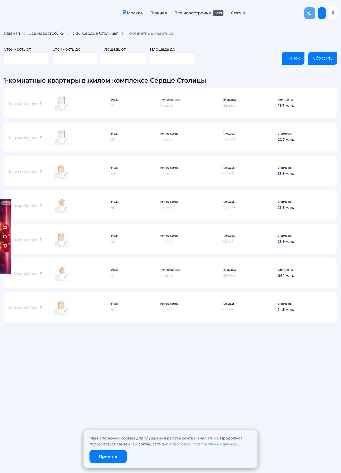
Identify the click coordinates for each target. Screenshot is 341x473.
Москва (131, 12)
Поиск (293, 58)
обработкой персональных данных (203, 444)
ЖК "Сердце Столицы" (96, 33)
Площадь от (123, 56)
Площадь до (172, 56)
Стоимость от (26, 56)
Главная (157, 13)
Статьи (237, 13)
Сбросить (323, 58)
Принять (108, 456)
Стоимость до (74, 56)
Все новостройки (191, 13)
